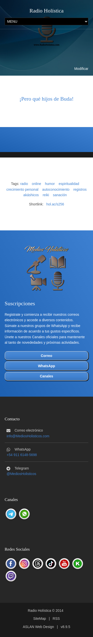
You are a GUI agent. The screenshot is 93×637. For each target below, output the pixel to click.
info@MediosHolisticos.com (28, 436)
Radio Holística (46, 10)
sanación (60, 195)
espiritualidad (69, 184)
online (36, 184)
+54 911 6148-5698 (22, 455)
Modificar (81, 69)
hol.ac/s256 (55, 204)
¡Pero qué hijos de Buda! (46, 99)
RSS (56, 619)
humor (50, 184)
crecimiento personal (22, 189)
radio (24, 184)
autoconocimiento (55, 189)
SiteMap (39, 619)
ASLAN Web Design (38, 627)
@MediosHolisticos (21, 474)
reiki (46, 195)
